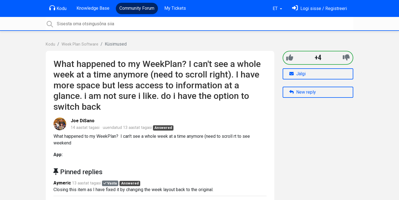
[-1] (346, 58)
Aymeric (62, 183)
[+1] (289, 58)
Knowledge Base (92, 8)
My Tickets (175, 8)
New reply (302, 92)
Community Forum (136, 8)
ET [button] (276, 8)
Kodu (57, 8)
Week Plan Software (80, 44)
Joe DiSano (82, 120)
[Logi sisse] (319, 8)
